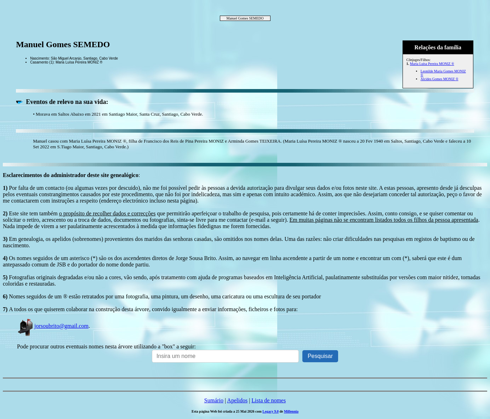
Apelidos (237, 400)
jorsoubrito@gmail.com (53, 326)
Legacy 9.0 (270, 411)
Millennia (291, 411)
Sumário (213, 400)
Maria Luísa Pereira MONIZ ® (432, 64)
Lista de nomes (268, 400)
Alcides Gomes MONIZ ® (439, 79)
